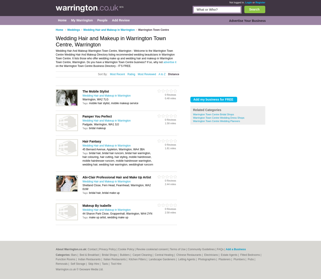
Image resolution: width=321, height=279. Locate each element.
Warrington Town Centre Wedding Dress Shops (218, 117)
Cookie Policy (126, 249)
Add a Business (236, 249)
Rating (131, 74)
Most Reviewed (147, 74)
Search (254, 9)
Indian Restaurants (89, 259)
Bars (74, 254)
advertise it (169, 62)
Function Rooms (66, 259)
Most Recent (117, 74)
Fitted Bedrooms (250, 254)
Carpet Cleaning (143, 254)
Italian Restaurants (114, 259)
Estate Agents (229, 254)
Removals (62, 263)
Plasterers (224, 259)
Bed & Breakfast (90, 254)
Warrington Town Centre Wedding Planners (216, 121)
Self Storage (78, 263)
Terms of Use (178, 249)
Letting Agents (187, 259)
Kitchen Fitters (138, 259)
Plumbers (239, 259)
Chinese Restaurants (189, 254)
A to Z (161, 74)
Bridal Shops (110, 254)
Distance (173, 74)
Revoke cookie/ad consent (152, 249)
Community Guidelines (201, 249)
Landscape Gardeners (162, 259)
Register (260, 2)
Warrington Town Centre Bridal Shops (213, 114)
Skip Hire (94, 263)
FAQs (220, 249)
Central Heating (164, 254)
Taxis (105, 263)
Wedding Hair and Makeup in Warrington (106, 95)
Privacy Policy (107, 249)
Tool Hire (116, 263)
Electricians (211, 254)
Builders (125, 254)
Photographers (207, 259)
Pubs (251, 259)
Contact (92, 249)
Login (248, 2)
